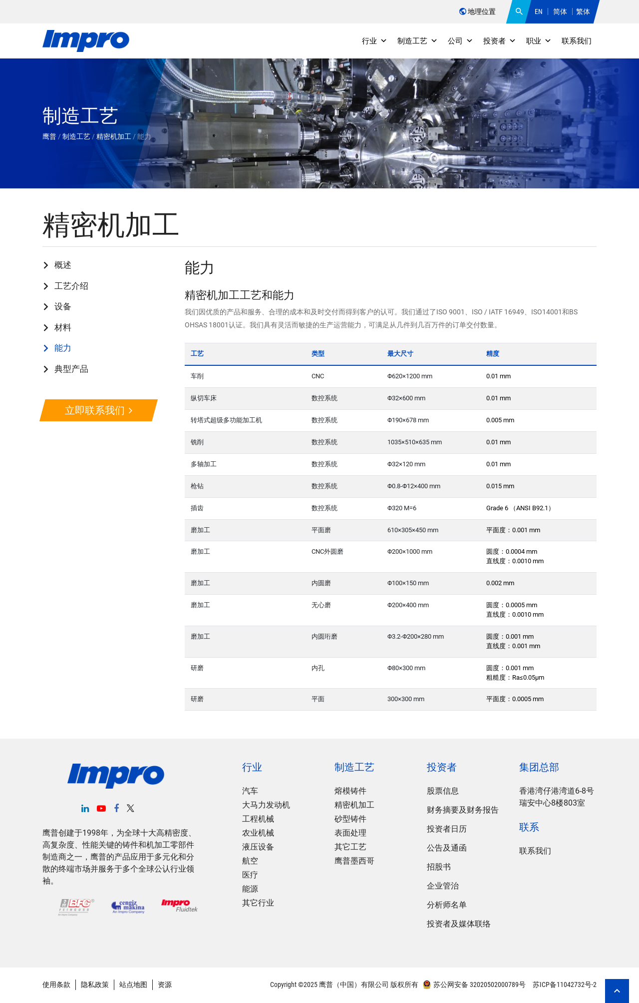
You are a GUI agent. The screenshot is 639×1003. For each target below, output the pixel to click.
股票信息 (443, 791)
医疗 (250, 875)
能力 (62, 348)
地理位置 (477, 11)
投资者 (499, 40)
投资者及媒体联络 (459, 924)
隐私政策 (95, 985)
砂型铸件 (350, 819)
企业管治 (443, 886)
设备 (62, 306)
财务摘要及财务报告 (463, 810)
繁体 (583, 11)
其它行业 (258, 903)
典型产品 (71, 369)
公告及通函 (447, 848)
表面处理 (350, 833)
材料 (62, 327)
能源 (250, 889)
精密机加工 (354, 805)
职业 (539, 40)
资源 (165, 985)
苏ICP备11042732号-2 (564, 985)
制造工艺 (417, 40)
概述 (62, 265)
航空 (250, 861)
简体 (560, 11)
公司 (460, 40)
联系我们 (577, 40)
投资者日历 (447, 829)
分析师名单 (447, 905)
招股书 (439, 867)
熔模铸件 (350, 791)
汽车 (250, 791)
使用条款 (56, 985)
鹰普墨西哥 (354, 861)
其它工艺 (350, 847)
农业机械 (258, 833)
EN (539, 11)
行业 (374, 40)
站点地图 (133, 985)
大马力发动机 (266, 805)
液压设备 (258, 847)
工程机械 (258, 819)
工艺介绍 (71, 286)
